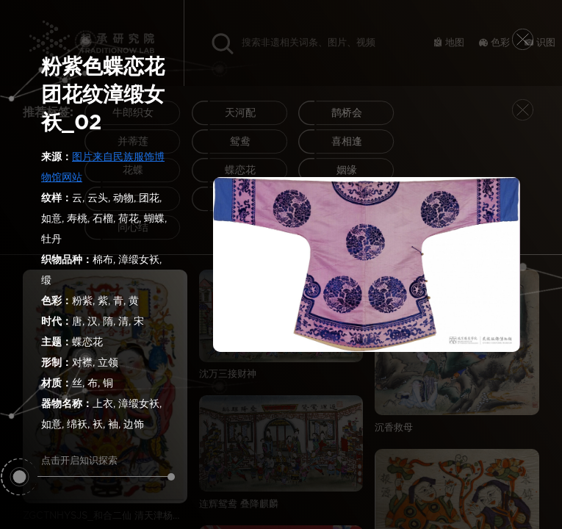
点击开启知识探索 (106, 466)
